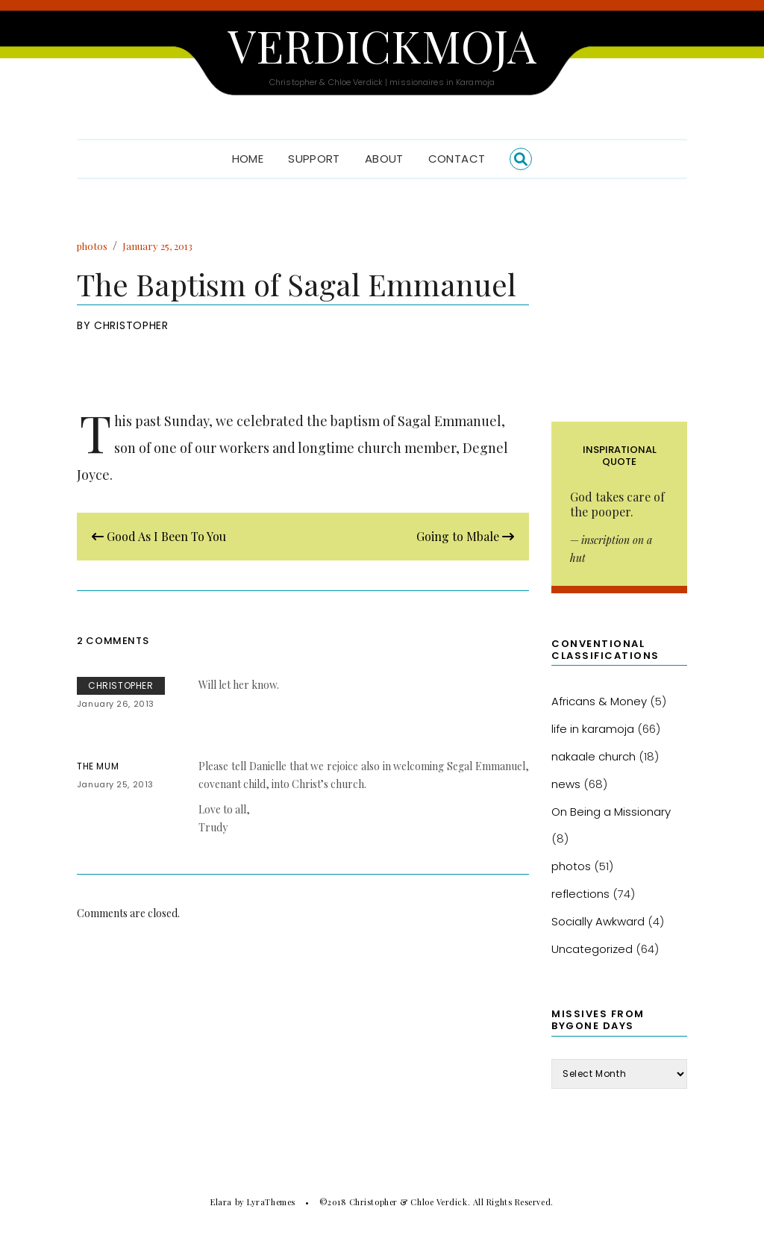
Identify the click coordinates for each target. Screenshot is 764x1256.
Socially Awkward (598, 921)
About (384, 158)
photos (92, 246)
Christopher (131, 325)
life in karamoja (592, 729)
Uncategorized (592, 949)
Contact (457, 158)
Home (248, 158)
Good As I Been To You (159, 536)
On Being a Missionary (611, 811)
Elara (221, 1201)
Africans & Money (599, 701)
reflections (580, 894)
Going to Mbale (465, 536)
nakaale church (593, 756)
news (565, 784)
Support (314, 158)
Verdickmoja (382, 45)
